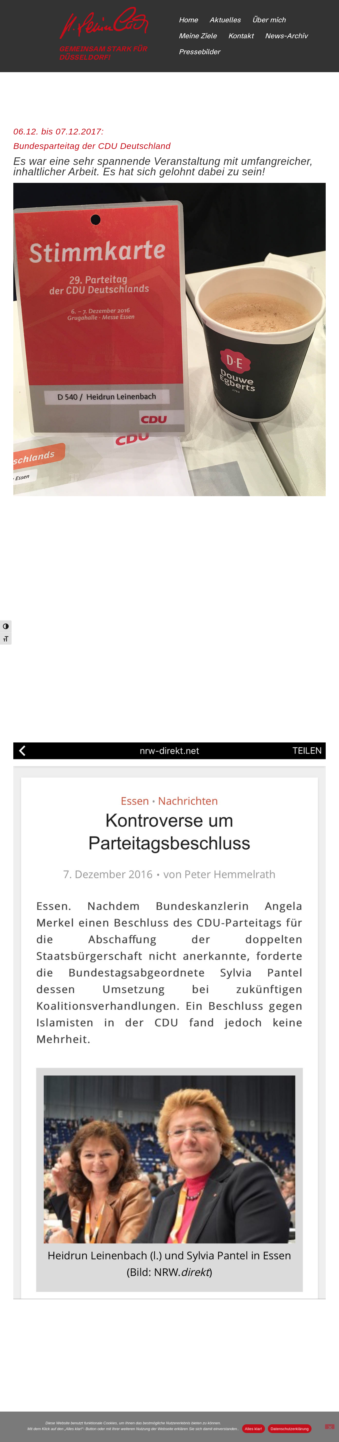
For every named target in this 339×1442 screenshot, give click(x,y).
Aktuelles (225, 20)
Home (188, 20)
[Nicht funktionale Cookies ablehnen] (330, 1426)
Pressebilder (199, 52)
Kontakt (240, 36)
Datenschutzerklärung (290, 1429)
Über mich (268, 20)
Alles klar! (253, 1429)
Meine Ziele (198, 36)
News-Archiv (286, 36)
